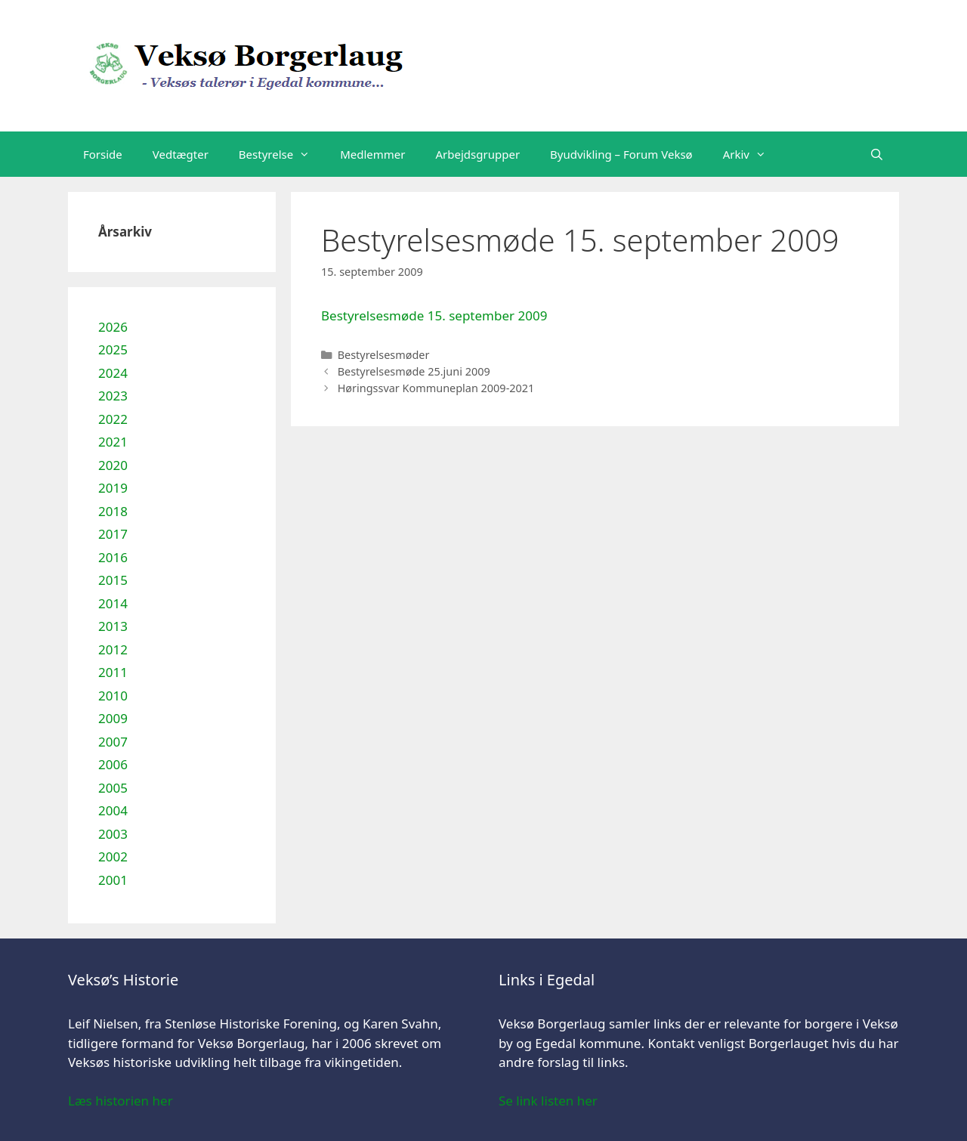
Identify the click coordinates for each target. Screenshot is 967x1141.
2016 (113, 557)
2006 (113, 764)
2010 (113, 695)
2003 (113, 834)
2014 (113, 603)
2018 (113, 511)
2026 (113, 326)
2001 (113, 880)
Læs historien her (120, 1100)
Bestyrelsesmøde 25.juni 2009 (414, 371)
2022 (113, 419)
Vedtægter (181, 154)
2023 (113, 395)
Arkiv (752, 154)
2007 (113, 741)
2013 (113, 626)
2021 (113, 441)
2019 (113, 487)
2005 (113, 787)
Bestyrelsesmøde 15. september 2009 (434, 315)
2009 (113, 718)
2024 (113, 373)
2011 (113, 672)
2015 (113, 580)
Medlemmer (372, 154)
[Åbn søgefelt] (876, 154)
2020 (113, 465)
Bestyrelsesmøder (384, 355)
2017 (113, 534)
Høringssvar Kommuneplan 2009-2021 (436, 388)
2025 (113, 349)
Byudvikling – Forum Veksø (621, 154)
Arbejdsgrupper (478, 154)
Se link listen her (548, 1100)
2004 (113, 810)
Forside (102, 154)
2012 (113, 649)
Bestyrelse (282, 154)
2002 (113, 856)
